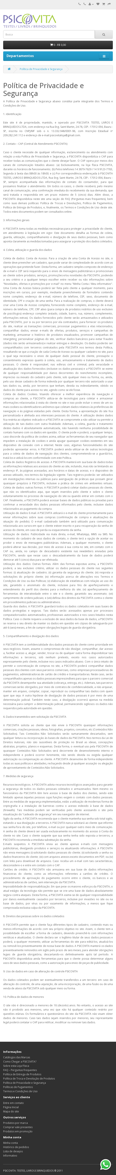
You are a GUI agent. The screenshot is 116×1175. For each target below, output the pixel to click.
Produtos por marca (15, 1123)
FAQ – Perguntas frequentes (20, 1070)
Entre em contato (13, 1103)
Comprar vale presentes (18, 1127)
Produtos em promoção (18, 1131)
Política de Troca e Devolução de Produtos (29, 1078)
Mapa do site (11, 1111)
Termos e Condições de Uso (20, 1091)
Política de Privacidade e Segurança (41, 69)
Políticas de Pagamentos (18, 1087)
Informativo (10, 1155)
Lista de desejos (13, 1151)
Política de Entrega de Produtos (22, 1074)
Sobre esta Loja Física (16, 1066)
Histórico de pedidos (16, 1147)
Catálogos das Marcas (16, 1057)
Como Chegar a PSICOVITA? (19, 1061)
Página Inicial (11, 1107)
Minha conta (10, 1143)
